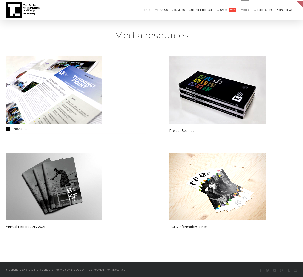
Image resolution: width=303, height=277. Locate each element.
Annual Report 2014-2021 (25, 227)
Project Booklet (181, 131)
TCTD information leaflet (188, 227)
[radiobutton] (76, 128)
